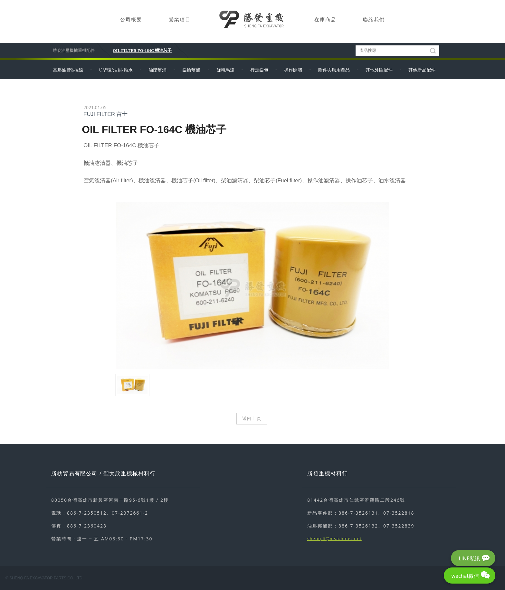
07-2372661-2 (130, 513)
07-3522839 (398, 526)
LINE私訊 (469, 558)
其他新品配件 (421, 70)
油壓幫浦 (157, 70)
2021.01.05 (94, 107)
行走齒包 (259, 70)
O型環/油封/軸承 (115, 70)
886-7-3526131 (358, 513)
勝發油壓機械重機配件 (74, 50)
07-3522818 (398, 513)
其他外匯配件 (379, 70)
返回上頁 (252, 418)
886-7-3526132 (358, 526)
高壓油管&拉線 (68, 70)
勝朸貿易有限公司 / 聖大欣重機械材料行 (103, 473)
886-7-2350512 (87, 513)
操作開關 (293, 70)
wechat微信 (465, 575)
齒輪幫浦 (191, 70)
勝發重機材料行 (327, 473)
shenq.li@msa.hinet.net (334, 538)
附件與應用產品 (334, 70)
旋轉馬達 (225, 70)
